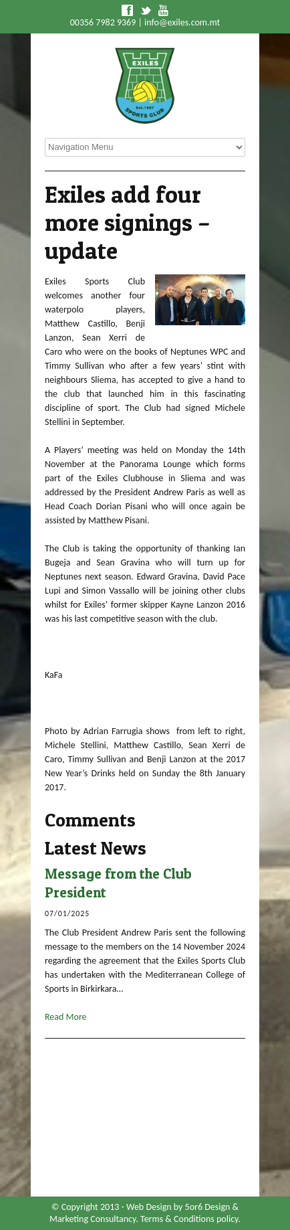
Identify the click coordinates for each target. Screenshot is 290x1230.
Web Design (149, 1207)
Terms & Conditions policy (189, 1219)
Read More (66, 1017)
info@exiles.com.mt (182, 22)
